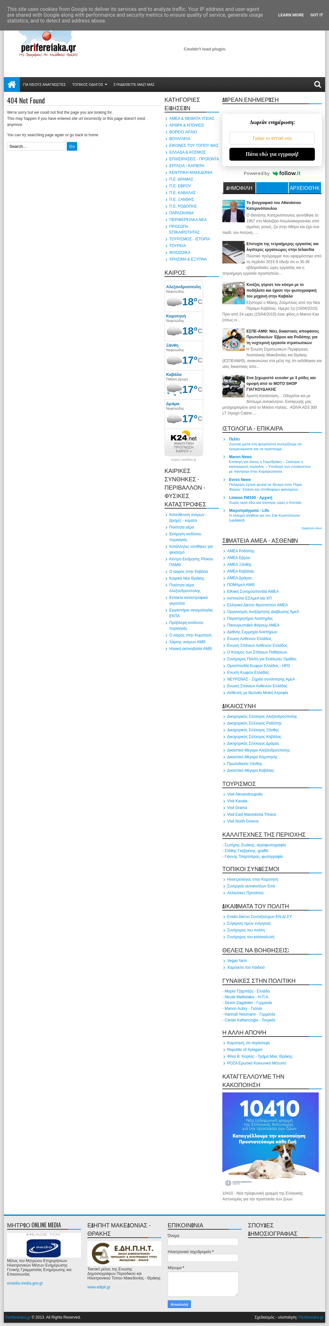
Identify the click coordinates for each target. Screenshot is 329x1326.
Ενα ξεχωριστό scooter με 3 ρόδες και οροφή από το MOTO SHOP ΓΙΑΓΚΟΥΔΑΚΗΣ (281, 384)
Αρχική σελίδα (12, 84)
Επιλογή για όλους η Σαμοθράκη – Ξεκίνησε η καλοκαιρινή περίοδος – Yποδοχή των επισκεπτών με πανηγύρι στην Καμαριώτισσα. (270, 466)
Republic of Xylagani (244, 1049)
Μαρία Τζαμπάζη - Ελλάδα (247, 991)
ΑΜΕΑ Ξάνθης (239, 564)
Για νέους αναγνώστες (44, 84)
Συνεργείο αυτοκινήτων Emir (251, 886)
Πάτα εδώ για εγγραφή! (272, 154)
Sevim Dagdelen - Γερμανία (248, 1003)
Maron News (240, 457)
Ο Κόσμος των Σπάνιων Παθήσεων (257, 652)
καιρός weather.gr (183, 459)
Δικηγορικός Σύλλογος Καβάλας (254, 736)
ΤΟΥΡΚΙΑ (177, 246)
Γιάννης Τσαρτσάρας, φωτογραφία (254, 856)
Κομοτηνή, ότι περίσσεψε (248, 1043)
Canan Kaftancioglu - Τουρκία (250, 1020)
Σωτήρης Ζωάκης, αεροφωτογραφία (255, 845)
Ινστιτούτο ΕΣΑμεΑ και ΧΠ (249, 598)
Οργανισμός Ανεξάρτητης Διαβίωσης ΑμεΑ (263, 612)
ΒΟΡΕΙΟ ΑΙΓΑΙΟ (183, 132)
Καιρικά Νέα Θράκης (186, 578)
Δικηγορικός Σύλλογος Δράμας (253, 743)
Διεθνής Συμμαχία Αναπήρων (252, 632)
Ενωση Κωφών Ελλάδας (248, 672)
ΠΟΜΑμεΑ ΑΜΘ (241, 585)
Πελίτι (234, 439)
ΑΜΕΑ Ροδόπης (240, 551)
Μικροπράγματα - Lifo (249, 510)
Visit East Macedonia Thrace (251, 814)
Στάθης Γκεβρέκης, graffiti (246, 851)
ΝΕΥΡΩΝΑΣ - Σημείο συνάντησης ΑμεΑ (261, 679)
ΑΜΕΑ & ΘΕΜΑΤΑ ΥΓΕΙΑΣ (192, 118)
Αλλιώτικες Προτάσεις (245, 893)
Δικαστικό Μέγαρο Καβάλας (250, 770)
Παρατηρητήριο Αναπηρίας (250, 618)
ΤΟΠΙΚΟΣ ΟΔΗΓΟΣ (87, 84)
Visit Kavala (237, 801)
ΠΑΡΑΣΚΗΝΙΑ (181, 213)
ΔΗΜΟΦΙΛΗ (239, 187)
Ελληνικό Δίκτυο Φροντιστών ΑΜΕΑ (257, 605)
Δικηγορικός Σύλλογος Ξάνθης (253, 730)
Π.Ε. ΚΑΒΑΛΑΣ (182, 193)
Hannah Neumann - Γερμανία (250, 1014)
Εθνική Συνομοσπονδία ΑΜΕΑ (253, 591)
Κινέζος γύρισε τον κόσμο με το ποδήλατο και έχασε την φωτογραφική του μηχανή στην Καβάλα (281, 290)
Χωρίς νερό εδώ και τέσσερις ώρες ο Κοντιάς (265, 502)
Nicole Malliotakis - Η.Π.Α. (247, 997)
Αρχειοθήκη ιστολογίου (305, 188)
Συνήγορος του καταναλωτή (250, 937)
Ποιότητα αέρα (181, 527)
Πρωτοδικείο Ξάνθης (244, 763)
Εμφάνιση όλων (312, 528)
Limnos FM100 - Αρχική (250, 497)
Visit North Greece (243, 821)
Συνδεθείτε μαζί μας (134, 84)
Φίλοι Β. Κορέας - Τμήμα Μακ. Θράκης (260, 1056)
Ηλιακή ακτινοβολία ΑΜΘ (190, 648)
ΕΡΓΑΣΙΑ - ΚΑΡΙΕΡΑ (186, 166)
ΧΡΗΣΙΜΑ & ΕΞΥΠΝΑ (188, 259)
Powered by (272, 173)
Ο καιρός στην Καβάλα (188, 571)
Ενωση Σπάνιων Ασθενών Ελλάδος (257, 645)
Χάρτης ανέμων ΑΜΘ (187, 642)
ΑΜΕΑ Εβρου (238, 558)
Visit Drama (237, 807)
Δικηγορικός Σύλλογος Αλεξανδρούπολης (262, 716)
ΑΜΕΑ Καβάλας (240, 571)
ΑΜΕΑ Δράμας (239, 578)
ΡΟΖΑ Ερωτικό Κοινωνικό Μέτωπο (256, 1063)
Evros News (240, 479)
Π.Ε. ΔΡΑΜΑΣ (181, 179)
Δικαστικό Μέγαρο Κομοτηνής (252, 757)
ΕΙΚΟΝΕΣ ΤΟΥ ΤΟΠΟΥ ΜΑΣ (193, 145)
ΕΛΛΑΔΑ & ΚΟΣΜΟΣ (187, 152)
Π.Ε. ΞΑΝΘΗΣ (181, 199)
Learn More (291, 15)
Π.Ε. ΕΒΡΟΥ (180, 186)
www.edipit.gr (98, 1287)
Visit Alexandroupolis (245, 794)
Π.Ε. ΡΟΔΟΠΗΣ (183, 206)
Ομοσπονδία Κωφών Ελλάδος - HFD (258, 665)
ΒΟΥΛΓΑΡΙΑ (179, 139)
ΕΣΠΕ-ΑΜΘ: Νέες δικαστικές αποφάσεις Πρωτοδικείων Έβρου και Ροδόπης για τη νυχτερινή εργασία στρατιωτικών (282, 337)
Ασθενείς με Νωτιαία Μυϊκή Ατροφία (257, 692)
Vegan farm (237, 960)
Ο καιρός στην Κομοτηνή (190, 635)
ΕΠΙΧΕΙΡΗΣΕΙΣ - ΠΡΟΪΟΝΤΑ (194, 159)
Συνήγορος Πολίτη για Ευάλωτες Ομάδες (262, 659)
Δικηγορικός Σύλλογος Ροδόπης (254, 723)
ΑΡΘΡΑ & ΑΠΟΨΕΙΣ (186, 125)
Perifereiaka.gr (18, 1317)
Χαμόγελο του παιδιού (246, 967)
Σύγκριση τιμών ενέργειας (249, 923)
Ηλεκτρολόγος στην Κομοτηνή (252, 879)
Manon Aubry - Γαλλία (243, 1008)
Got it (316, 15)
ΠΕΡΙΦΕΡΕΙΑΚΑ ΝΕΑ (188, 220)
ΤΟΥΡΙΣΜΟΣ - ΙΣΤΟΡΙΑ (189, 239)
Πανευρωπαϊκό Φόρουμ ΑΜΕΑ (253, 625)
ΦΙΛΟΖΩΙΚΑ (180, 252)
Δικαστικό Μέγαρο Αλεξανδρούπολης (258, 750)
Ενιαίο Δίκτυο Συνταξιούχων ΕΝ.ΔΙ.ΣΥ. (259, 916)
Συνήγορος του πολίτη (246, 930)
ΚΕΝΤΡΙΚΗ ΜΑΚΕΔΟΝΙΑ (190, 172)
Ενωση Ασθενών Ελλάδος (249, 638)
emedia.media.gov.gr (25, 1283)
